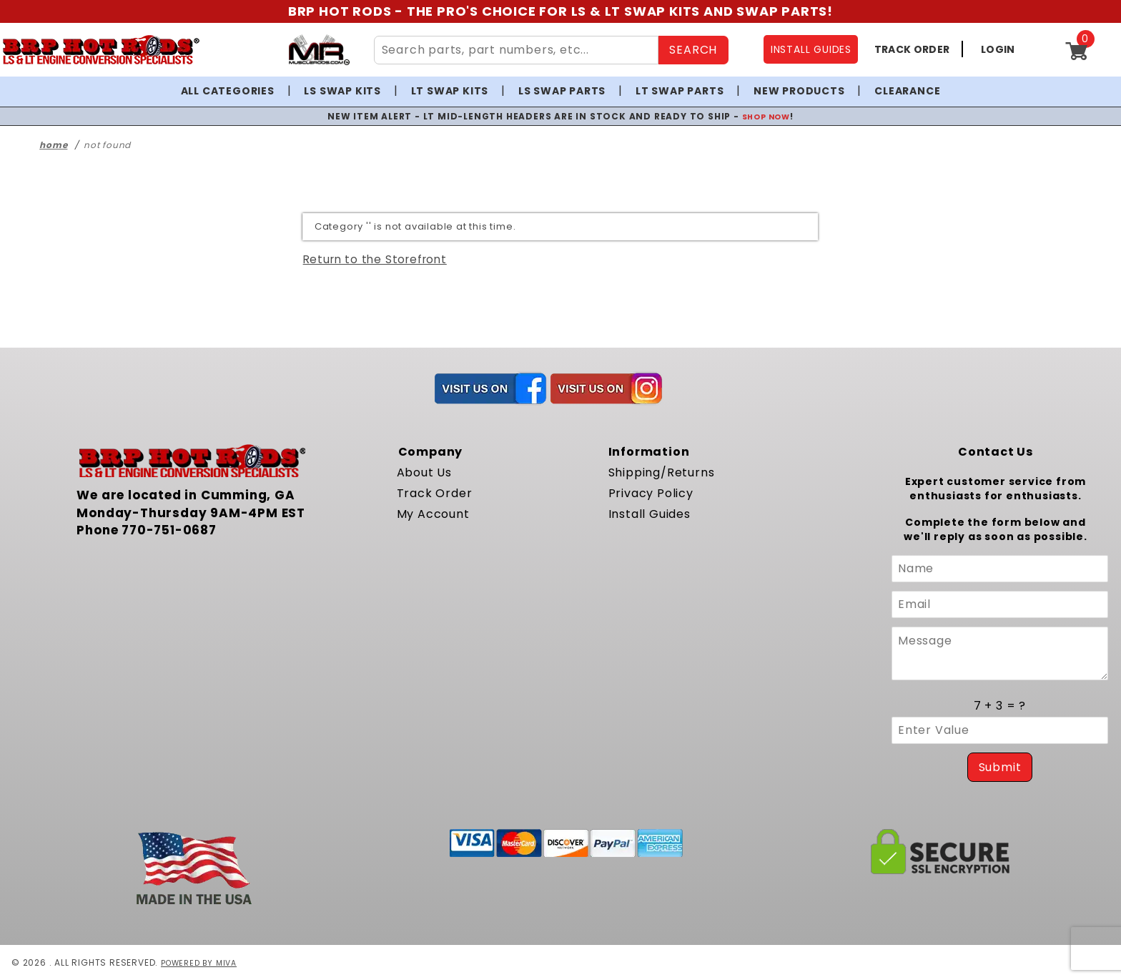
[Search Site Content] (516, 50)
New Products (799, 91)
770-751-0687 (169, 530)
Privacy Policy (650, 493)
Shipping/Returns (661, 472)
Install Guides (649, 514)
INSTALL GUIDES (811, 49)
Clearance (907, 91)
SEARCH (693, 49)
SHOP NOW (766, 116)
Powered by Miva (203, 962)
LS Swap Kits (342, 91)
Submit (1000, 767)
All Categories (228, 91)
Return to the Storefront (375, 259)
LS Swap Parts (562, 91)
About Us (424, 472)
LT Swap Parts (680, 91)
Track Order (435, 493)
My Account (433, 514)
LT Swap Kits (450, 91)
